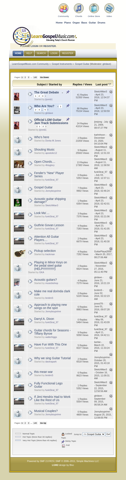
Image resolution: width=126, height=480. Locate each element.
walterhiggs (51, 337)
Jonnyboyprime (53, 190)
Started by (55, 84)
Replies (77, 84)
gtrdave (106, 64)
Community (63, 16)
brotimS (49, 298)
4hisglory (49, 165)
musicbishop (51, 283)
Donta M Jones (53, 140)
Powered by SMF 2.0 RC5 (40, 461)
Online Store (94, 16)
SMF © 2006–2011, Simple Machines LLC (77, 461)
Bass (84, 22)
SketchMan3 (51, 205)
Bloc (72, 465)
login (35, 46)
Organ (76, 22)
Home (59, 22)
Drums (102, 22)
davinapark (51, 361)
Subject (42, 84)
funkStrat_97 (51, 179)
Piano (67, 22)
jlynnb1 (49, 99)
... (31, 77)
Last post (103, 84)
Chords (78, 16)
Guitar (92, 22)
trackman (50, 254)
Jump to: (78, 434)
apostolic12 (51, 153)
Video (109, 16)
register (49, 46)
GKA (41, 272)
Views (88, 84)
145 (35, 77)
